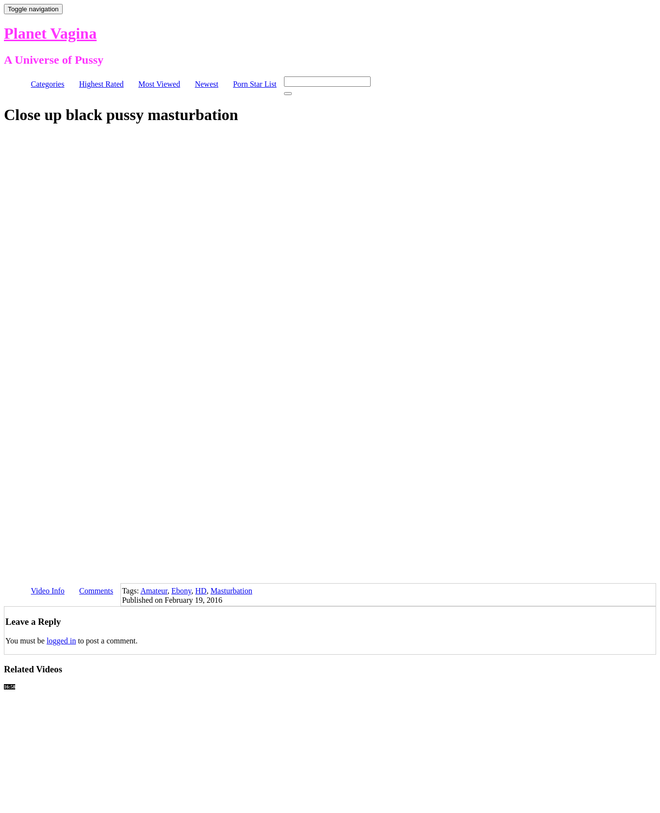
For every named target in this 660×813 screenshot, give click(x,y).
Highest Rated (101, 84)
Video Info (48, 591)
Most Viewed (159, 84)
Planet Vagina (50, 33)
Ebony (181, 591)
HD (201, 591)
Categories (47, 84)
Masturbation (231, 591)
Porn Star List (255, 84)
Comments (96, 591)
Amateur (154, 591)
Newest (206, 84)
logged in (61, 641)
